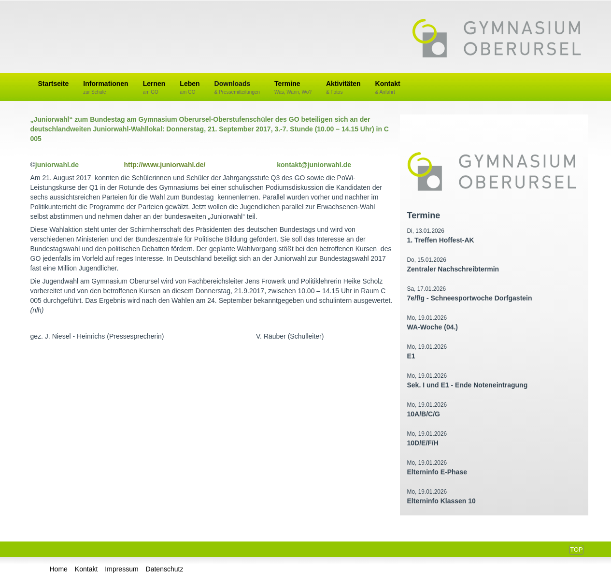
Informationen (105, 88)
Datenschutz (165, 569)
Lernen (154, 88)
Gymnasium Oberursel (496, 39)
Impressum (121, 569)
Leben (189, 88)
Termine (293, 88)
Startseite (53, 83)
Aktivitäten (343, 88)
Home (59, 569)
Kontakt (387, 88)
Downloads (237, 88)
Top (576, 549)
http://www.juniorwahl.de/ (164, 165)
